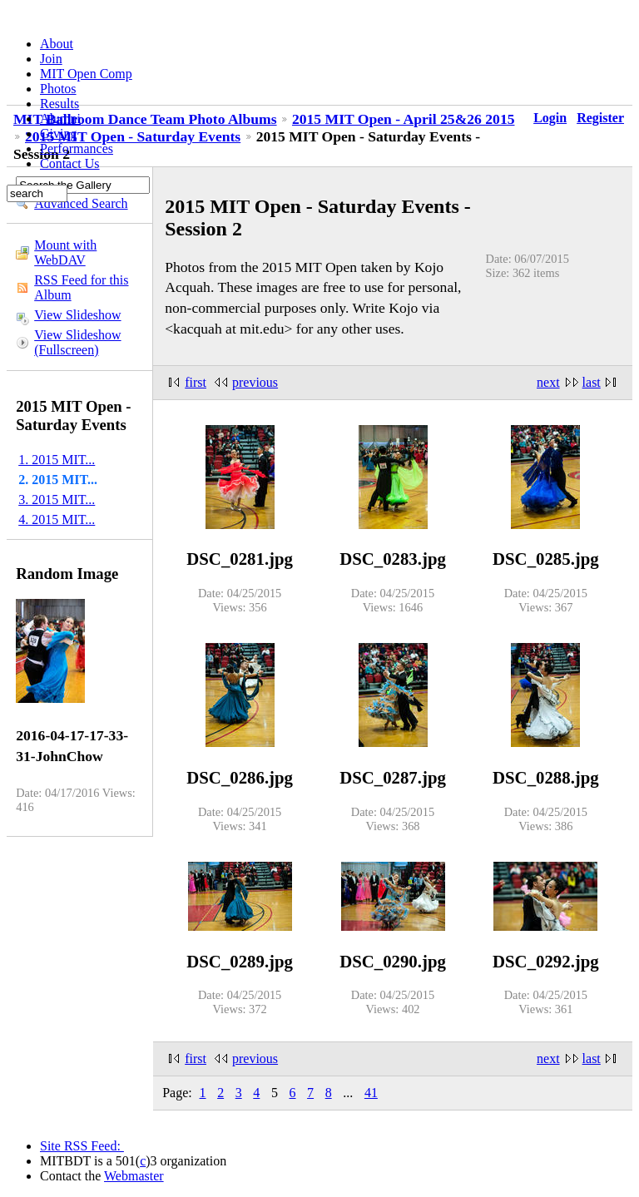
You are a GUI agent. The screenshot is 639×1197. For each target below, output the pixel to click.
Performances (76, 148)
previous (255, 382)
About (56, 44)
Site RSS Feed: (82, 1146)
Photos (58, 89)
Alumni (60, 118)
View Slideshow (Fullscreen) (77, 342)
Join (51, 59)
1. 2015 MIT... (56, 460)
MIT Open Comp (86, 74)
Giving (58, 133)
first (195, 382)
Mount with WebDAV (65, 252)
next (548, 382)
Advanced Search (80, 203)
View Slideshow (77, 315)
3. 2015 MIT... (56, 499)
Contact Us (70, 163)
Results (59, 103)
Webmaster (134, 1176)
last (591, 382)
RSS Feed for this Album (81, 287)
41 (371, 1093)
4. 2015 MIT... (56, 519)
